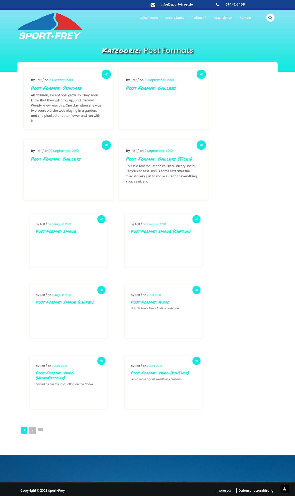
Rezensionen (223, 18)
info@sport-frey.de (176, 4)
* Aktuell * (199, 18)
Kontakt (245, 18)
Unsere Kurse (174, 18)
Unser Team (149, 18)
